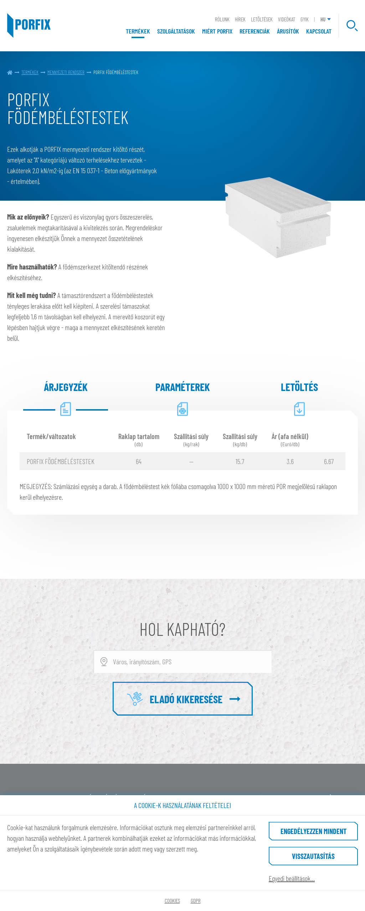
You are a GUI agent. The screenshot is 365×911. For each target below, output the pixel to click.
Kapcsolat (318, 31)
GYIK (304, 19)
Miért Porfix (217, 31)
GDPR (196, 900)
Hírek (240, 19)
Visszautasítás (313, 856)
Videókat (286, 19)
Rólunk (222, 19)
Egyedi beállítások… (292, 878)
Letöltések (262, 19)
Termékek (138, 31)
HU (322, 19)
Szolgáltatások (176, 31)
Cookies (172, 900)
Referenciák (255, 31)
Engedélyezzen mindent (313, 831)
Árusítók (288, 31)
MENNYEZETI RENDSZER (65, 72)
